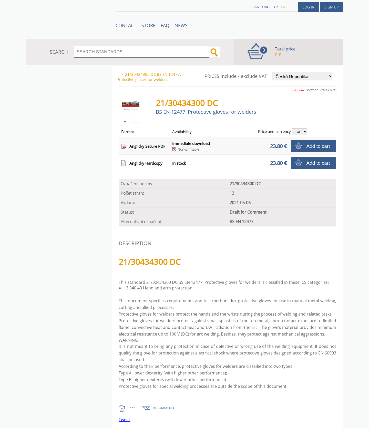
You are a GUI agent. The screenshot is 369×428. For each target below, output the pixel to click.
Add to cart (318, 146)
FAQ (165, 25)
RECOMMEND (163, 407)
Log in (309, 7)
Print (131, 407)
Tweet (124, 419)
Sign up (331, 7)
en (283, 6)
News (181, 25)
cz (276, 6)
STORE (148, 25)
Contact (126, 25)
